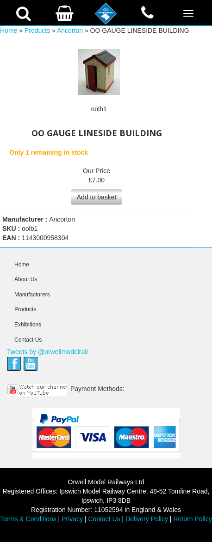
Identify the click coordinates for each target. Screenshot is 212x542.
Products (37, 30)
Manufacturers (32, 294)
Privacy (72, 519)
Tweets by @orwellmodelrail (47, 351)
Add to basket (97, 197)
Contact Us (28, 340)
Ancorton (70, 30)
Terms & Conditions (28, 519)
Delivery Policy (146, 519)
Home (8, 30)
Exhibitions (27, 324)
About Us (25, 279)
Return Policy (192, 519)
